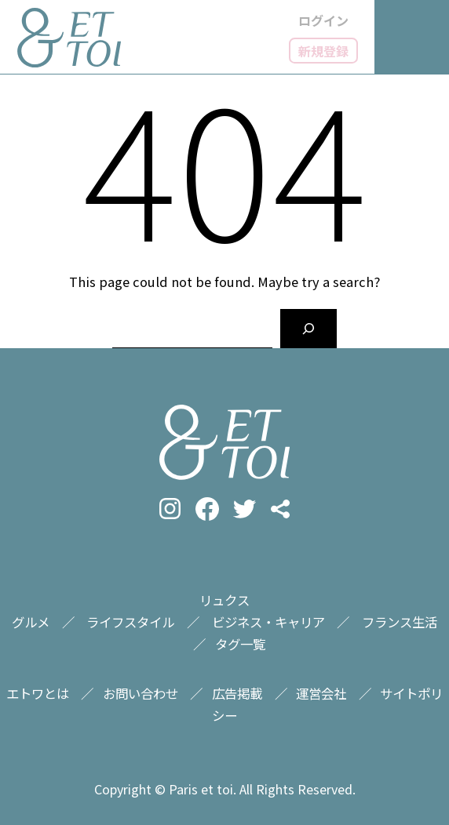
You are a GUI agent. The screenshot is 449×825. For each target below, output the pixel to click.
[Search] (308, 328)
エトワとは (37, 693)
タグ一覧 (240, 643)
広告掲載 (237, 693)
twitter (244, 508)
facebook (207, 509)
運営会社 (321, 693)
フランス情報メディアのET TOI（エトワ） (69, 37)
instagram (170, 508)
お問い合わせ (140, 693)
